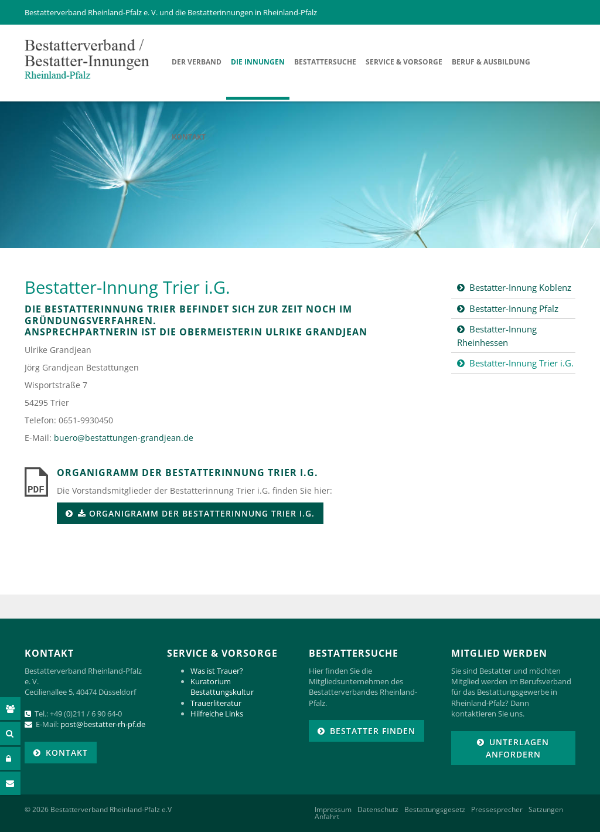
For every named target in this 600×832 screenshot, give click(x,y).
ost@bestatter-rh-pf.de (105, 724)
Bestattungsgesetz (434, 809)
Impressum (333, 809)
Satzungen (546, 809)
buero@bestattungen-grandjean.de (123, 437)
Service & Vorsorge (404, 62)
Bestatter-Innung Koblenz (520, 287)
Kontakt (189, 137)
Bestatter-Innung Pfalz (513, 308)
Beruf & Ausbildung (491, 62)
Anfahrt (327, 816)
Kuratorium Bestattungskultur (222, 686)
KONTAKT (67, 752)
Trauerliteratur (215, 703)
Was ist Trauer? (216, 670)
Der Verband (196, 62)
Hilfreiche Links (216, 713)
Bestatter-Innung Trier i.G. (521, 363)
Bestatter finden (372, 730)
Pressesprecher (497, 809)
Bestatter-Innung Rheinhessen (497, 335)
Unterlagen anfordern (518, 748)
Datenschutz (377, 809)
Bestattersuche (325, 62)
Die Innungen (258, 62)
